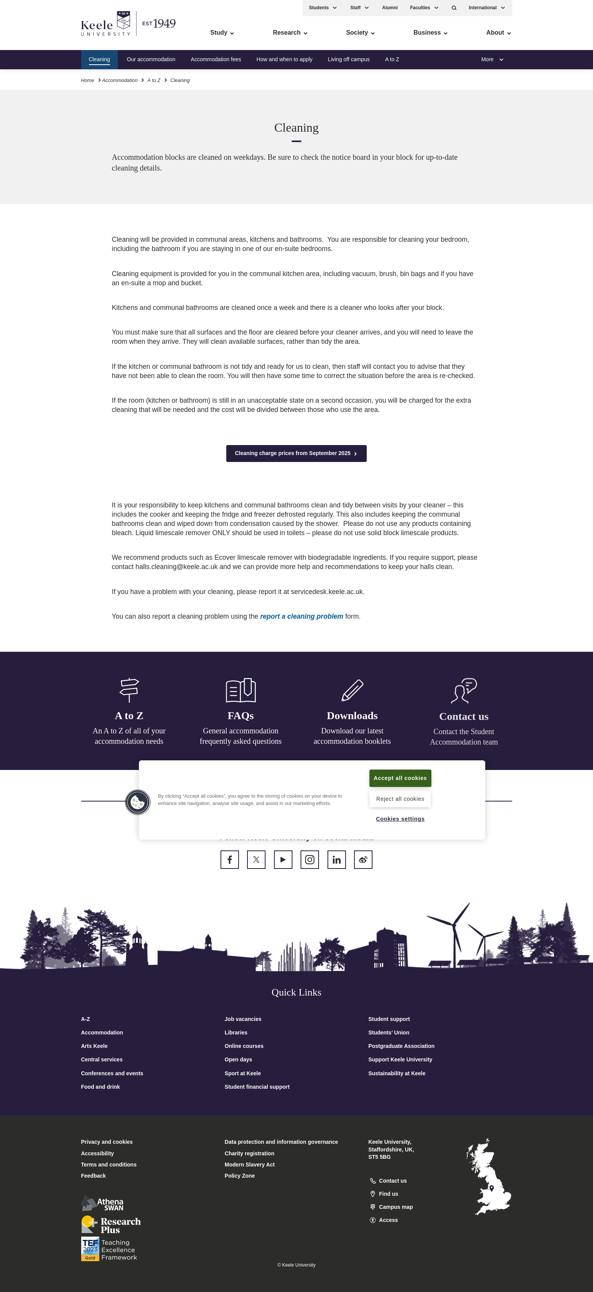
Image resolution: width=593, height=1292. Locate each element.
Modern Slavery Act (250, 1164)
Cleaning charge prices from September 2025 (296, 453)
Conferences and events (112, 1073)
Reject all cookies (400, 799)
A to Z (392, 59)
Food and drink (100, 1087)
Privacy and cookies (107, 1142)
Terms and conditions (109, 1164)
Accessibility (28, 38)
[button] (454, 8)
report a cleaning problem (301, 616)
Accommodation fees (216, 59)
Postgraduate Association (401, 1046)
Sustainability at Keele (397, 1073)
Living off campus (349, 59)
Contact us (463, 721)
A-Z (85, 1019)
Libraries (236, 1032)
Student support (389, 1019)
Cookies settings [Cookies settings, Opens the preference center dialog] (400, 819)
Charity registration (249, 1153)
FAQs (241, 717)
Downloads (352, 719)
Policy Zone (240, 1176)
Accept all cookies (400, 778)
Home (87, 80)
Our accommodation (151, 59)
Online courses (244, 1046)
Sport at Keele (243, 1073)
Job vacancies (243, 1019)
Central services (102, 1059)
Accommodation (120, 80)
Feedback (93, 1176)
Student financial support (257, 1087)
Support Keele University (400, 1059)
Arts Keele (94, 1046)
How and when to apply (285, 59)
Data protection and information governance (281, 1142)
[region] (312, 800)
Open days (238, 1059)
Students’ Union (388, 1032)
